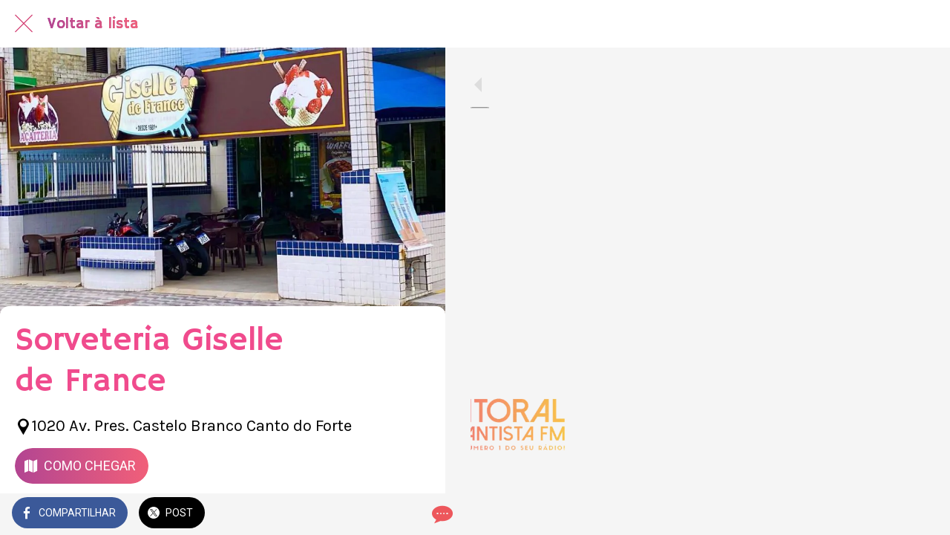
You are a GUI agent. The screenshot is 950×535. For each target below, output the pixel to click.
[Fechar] (24, 24)
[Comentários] (415, 514)
